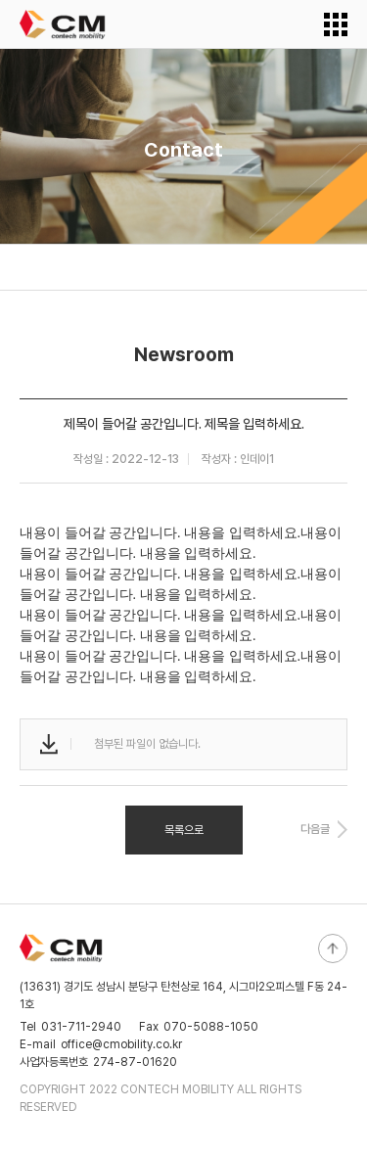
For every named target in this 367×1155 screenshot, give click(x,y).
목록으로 (184, 830)
